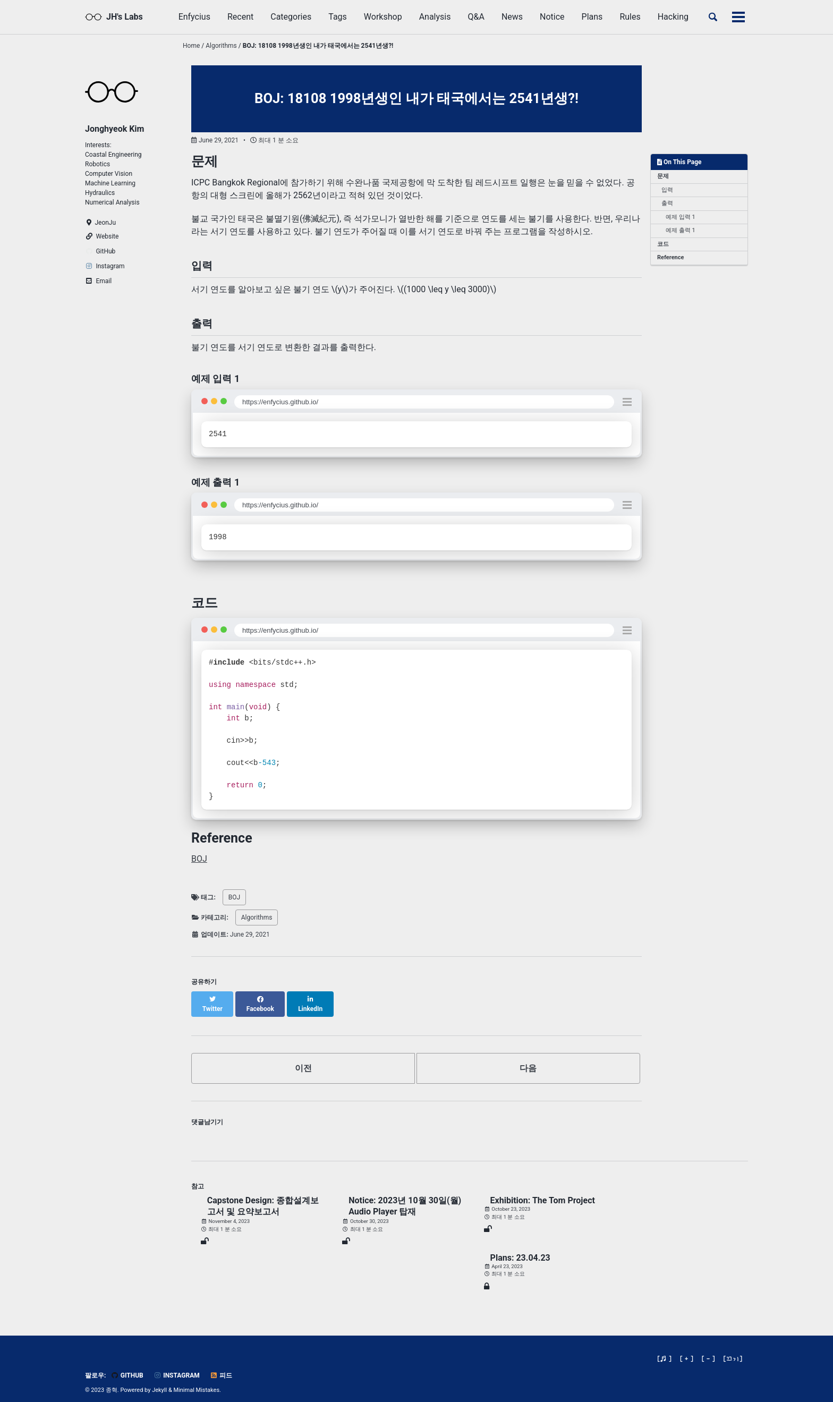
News (512, 17)
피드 (221, 1366)
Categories (290, 17)
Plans (592, 17)
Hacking (673, 17)
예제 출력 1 (680, 230)
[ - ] (708, 1349)
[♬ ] (664, 1349)
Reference (670, 257)
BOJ (199, 859)
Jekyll (159, 1380)
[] (733, 1349)
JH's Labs (124, 17)
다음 (528, 1058)
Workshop (383, 17)
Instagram (177, 1366)
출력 (667, 203)
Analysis (435, 17)
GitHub (126, 1366)
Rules (629, 17)
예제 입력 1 (680, 217)
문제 (663, 176)
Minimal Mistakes (197, 1380)
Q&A (476, 17)
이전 (303, 1058)
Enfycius (194, 17)
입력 (667, 189)
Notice (552, 17)
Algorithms (257, 917)
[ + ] (686, 1349)
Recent (240, 17)
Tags (337, 17)
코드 (663, 244)
